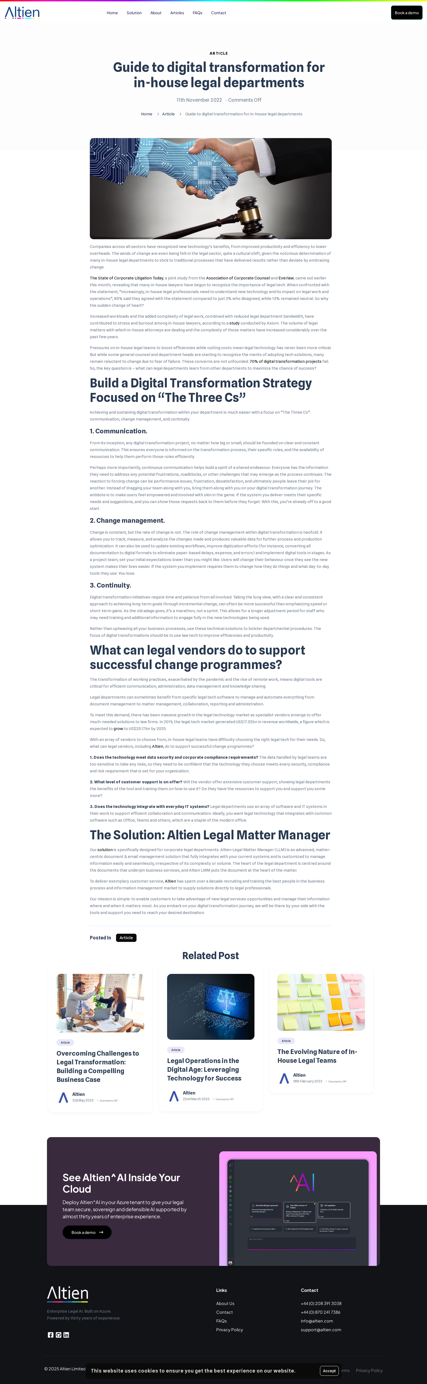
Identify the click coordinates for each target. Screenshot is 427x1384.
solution (105, 849)
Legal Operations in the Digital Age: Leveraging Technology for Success (204, 1069)
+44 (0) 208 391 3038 (321, 1303)
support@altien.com (321, 1329)
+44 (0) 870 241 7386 (320, 1312)
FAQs (221, 1320)
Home (146, 114)
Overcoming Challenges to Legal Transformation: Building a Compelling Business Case (98, 1066)
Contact (224, 1312)
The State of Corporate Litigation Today (126, 278)
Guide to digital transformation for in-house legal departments (219, 75)
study (234, 323)
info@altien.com (317, 1320)
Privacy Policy (229, 1329)
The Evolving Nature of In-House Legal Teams (317, 1056)
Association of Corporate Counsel (238, 278)
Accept (329, 1371)
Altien (157, 746)
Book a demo (407, 12)
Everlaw (286, 278)
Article (219, 53)
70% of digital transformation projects (286, 361)
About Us (225, 1303)
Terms (344, 1370)
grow (118, 728)
